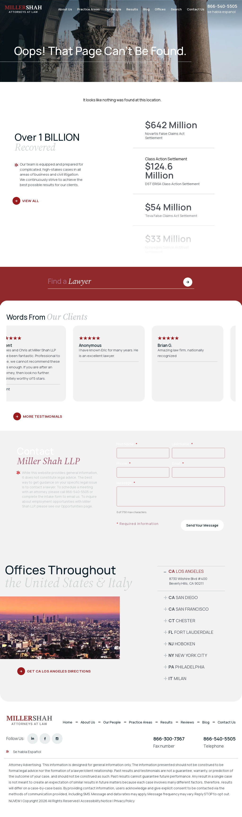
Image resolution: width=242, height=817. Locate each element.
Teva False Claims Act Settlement (173, 213)
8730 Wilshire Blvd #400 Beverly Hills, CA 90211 (188, 581)
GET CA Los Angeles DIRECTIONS (59, 671)
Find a (69, 281)
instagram (57, 738)
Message (126, 483)
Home (67, 722)
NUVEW (14, 801)
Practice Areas (88, 9)
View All (30, 200)
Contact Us (195, 9)
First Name (127, 444)
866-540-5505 (222, 6)
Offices (160, 9)
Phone (124, 463)
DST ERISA (173, 174)
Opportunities (72, 506)
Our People (113, 9)
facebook (45, 738)
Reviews (187, 722)
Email (178, 463)
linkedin (32, 738)
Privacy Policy (124, 801)
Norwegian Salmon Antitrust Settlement (173, 247)
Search (176, 9)
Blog (146, 9)
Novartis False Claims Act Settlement (173, 133)
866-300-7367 (169, 739)
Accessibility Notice (96, 801)
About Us (65, 9)
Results (132, 9)
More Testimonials (42, 416)
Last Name (182, 444)
